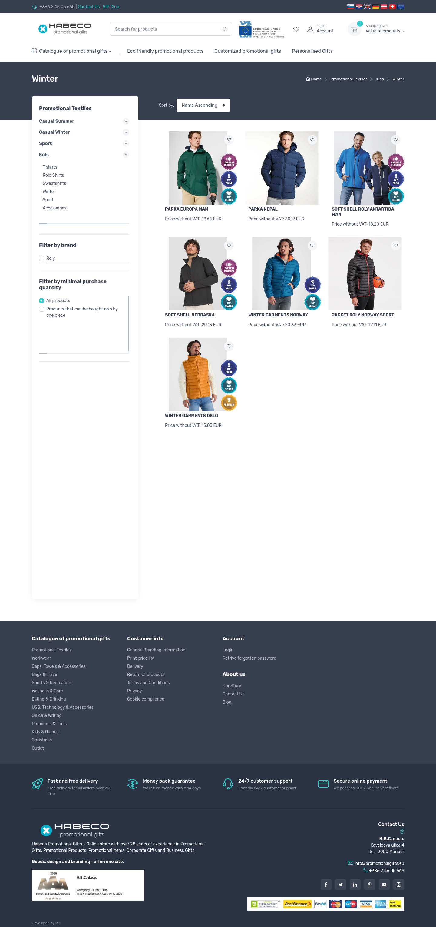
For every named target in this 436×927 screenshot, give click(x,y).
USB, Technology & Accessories (63, 707)
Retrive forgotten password (249, 658)
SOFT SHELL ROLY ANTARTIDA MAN (363, 212)
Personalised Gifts (312, 51)
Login (228, 650)
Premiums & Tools (49, 723)
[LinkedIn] (355, 884)
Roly (52, 245)
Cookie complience (145, 699)
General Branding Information (156, 650)
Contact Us (89, 6)
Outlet (38, 748)
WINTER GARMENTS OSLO (191, 415)
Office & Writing (47, 715)
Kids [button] (85, 154)
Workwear (41, 658)
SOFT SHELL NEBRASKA (190, 315)
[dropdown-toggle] (355, 29)
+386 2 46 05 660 (56, 6)
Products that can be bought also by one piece (84, 299)
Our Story (232, 685)
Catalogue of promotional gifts (69, 51)
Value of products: (385, 29)
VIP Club (111, 6)
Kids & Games (45, 732)
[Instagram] (398, 884)
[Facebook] (326, 884)
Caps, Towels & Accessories (59, 666)
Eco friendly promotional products (165, 51)
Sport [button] (85, 143)
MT (57, 923)
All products (60, 287)
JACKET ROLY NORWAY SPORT (363, 315)
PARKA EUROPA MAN (186, 209)
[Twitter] (340, 884)
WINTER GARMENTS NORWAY (278, 315)
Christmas (42, 740)
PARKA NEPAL (263, 209)
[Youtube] (384, 884)
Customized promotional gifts (247, 51)
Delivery (135, 666)
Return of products (145, 674)
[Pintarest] (369, 884)
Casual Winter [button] (85, 132)
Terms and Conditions (148, 682)
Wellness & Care (47, 691)
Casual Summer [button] (85, 121)
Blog (227, 702)
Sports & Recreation (51, 682)
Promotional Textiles (51, 650)
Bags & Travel (45, 674)
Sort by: (166, 105)
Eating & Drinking (49, 699)
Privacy (134, 691)
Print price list (140, 658)
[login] (321, 29)
